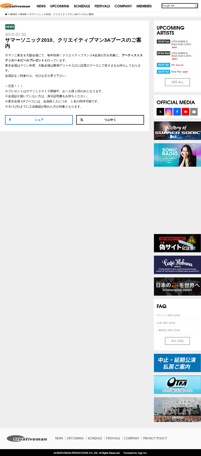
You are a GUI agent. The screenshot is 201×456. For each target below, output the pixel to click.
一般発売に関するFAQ (168, 330)
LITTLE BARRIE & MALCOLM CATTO (181, 44)
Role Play (179, 71)
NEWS (41, 5)
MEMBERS (144, 5)
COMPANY (123, 5)
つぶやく (98, 119)
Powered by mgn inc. (135, 453)
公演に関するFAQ (166, 322)
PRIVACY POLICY (155, 438)
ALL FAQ (177, 341)
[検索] (178, 6)
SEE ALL (177, 82)
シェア (39, 119)
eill (177, 65)
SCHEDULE (82, 5)
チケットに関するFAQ (168, 315)
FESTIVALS (102, 5)
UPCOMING (59, 5)
